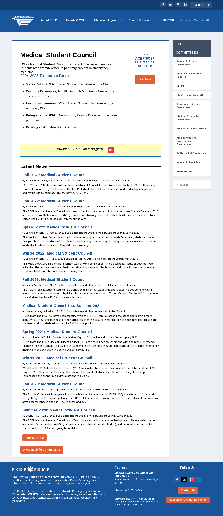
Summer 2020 (124, 415)
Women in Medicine (188, 162)
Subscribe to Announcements (188, 499)
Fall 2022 (92, 206)
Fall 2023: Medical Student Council (54, 175)
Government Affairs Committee (188, 105)
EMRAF (181, 86)
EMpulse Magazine (106, 21)
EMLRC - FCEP (33, 363)
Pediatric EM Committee (191, 153)
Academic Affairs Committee (187, 63)
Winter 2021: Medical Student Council (57, 358)
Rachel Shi (31, 206)
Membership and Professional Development (187, 141)
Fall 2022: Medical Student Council (54, 201)
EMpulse (96, 180)
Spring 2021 (131, 337)
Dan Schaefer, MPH (36, 337)
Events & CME (75, 21)
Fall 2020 (95, 389)
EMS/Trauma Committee (191, 95)
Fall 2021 (103, 285)
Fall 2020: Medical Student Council (54, 384)
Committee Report (81, 180)
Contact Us (188, 490)
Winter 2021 (124, 363)
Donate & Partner (140, 21)
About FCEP (49, 21)
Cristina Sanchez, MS (37, 232)
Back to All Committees (43, 449)
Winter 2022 (131, 259)
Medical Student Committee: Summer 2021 (61, 306)
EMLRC (167, 21)
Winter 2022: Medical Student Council (57, 253)
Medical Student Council (116, 180)
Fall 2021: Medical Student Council (54, 279)
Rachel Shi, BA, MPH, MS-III (40, 180)
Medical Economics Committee (188, 118)
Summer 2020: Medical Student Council (58, 410)
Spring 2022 (132, 232)
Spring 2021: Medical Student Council (57, 332)
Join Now (145, 79)
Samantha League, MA (38, 311)
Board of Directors (188, 171)
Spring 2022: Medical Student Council (57, 227)
